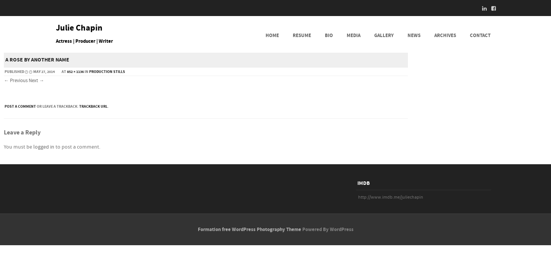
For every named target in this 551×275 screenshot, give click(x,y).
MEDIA (353, 35)
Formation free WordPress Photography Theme (249, 229)
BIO (329, 35)
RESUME (302, 35)
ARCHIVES (445, 35)
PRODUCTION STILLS (107, 71)
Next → (36, 81)
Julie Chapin (79, 28)
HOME (272, 35)
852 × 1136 (75, 71)
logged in (43, 147)
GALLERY (384, 35)
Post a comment (20, 106)
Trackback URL (93, 106)
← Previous (16, 81)
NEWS (414, 35)
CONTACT (480, 35)
